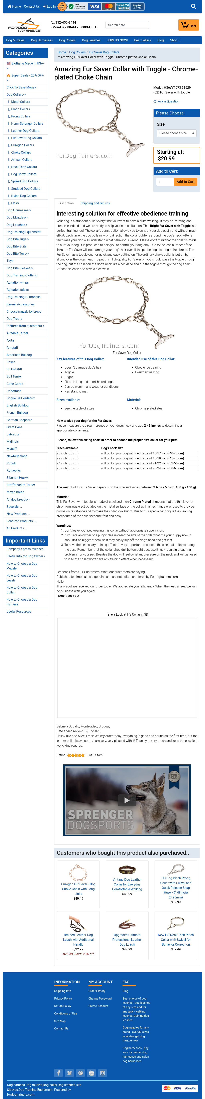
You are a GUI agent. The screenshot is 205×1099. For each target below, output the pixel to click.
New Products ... (18, 514)
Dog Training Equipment (24, 232)
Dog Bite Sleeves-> (20, 268)
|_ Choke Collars (19, 152)
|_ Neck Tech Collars (22, 167)
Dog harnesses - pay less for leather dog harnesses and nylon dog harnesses (136, 1054)
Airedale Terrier (17, 333)
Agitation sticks (18, 290)
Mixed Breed (15, 492)
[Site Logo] (24, 25)
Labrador (13, 434)
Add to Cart (186, 182)
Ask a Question (166, 101)
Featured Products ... (21, 521)
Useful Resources (18, 611)
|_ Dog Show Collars (21, 174)
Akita (10, 340)
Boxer (11, 362)
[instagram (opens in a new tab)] (102, 1073)
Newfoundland (17, 456)
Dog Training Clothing (22, 275)
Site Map (59, 1021)
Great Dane (14, 427)
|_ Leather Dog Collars (23, 131)
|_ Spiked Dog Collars (22, 181)
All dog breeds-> (18, 499)
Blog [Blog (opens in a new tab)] (160, 40)
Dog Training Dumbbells (23, 297)
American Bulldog (19, 355)
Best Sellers (142, 40)
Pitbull (11, 463)
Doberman (14, 391)
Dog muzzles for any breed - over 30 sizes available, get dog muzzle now (136, 1034)
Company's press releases (24, 549)
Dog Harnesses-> (19, 210)
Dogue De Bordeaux (21, 398)
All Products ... (17, 528)
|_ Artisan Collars (19, 160)
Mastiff (12, 449)
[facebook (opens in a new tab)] (58, 1073)
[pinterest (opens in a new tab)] (80, 1073)
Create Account (98, 1006)
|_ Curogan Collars (20, 145)
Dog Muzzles (15, 40)
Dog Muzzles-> (17, 217)
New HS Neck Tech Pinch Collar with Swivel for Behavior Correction (176, 939)
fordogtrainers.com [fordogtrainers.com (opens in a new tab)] (20, 1094)
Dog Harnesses (42, 40)
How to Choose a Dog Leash (21, 578)
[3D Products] (127, 668)
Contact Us (32, 6)
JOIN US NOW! (117, 40)
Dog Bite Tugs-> (18, 239)
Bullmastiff (14, 369)
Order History (97, 991)
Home (14, 6)
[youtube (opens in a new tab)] (91, 1073)
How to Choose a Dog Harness (21, 602)
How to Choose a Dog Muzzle (21, 566)
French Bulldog (17, 412)
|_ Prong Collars (18, 116)
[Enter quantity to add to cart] (165, 182)
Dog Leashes (91, 40)
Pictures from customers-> (25, 326)
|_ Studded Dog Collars (23, 189)
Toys (10, 261)
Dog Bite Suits (17, 246)
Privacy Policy (63, 998)
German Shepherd (19, 420)
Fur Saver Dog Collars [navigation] (104, 52)
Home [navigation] (61, 52)
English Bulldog (17, 405)
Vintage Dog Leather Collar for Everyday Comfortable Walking (127, 884)
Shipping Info (62, 991)
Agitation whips (18, 282)
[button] (194, 6)
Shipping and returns (95, 203)
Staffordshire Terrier (21, 485)
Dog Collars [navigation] (77, 52)
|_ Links (13, 203)
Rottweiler (14, 470)
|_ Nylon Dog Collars (22, 196)
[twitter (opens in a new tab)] (69, 1073)
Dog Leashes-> (17, 225)
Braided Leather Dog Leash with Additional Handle (78, 939)
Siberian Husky (17, 478)
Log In (49, 6)
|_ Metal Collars (18, 102)
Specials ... (14, 507)
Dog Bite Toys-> (18, 253)
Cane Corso (15, 384)
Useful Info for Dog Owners (25, 556)
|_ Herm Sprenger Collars (25, 123)
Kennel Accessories (21, 304)
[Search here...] (127, 25)
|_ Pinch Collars (18, 109)
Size (161, 124)
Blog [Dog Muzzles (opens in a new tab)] (125, 991)
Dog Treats (14, 319)
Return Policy (62, 1006)
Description (65, 203)
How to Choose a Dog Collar (21, 590)
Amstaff (12, 348)
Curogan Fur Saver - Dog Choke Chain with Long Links (78, 889)
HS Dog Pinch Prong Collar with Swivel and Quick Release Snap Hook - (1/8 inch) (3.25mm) (175, 887)
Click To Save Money (21, 87)
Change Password (100, 998)
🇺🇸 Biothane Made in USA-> (25, 66)
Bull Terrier (14, 376)
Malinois (13, 441)
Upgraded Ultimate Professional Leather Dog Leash (127, 939)
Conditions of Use (65, 1013)
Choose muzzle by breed (24, 311)
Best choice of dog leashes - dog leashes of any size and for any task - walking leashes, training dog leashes (136, 1009)
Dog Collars (67, 40)
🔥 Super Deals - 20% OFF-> (25, 78)
